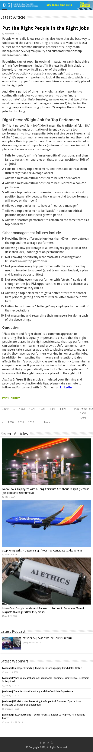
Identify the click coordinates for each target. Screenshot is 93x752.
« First (5, 409)
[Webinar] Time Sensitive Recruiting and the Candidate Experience (37, 691)
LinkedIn (66, 387)
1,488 (52, 409)
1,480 (42, 409)
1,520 (31, 422)
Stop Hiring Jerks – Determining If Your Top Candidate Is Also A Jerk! (42, 550)
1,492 (83, 417)
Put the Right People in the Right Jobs (45, 28)
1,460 (22, 409)
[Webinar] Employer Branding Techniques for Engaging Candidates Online (42, 668)
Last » (47, 422)
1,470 (32, 409)
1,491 (83, 413)
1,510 (21, 422)
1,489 (63, 409)
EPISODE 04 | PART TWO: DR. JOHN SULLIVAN (47, 638)
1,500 (11, 422)
